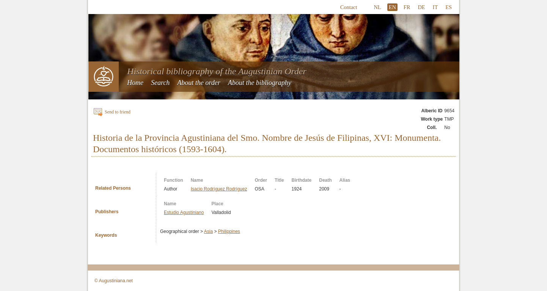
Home (135, 83)
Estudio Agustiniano (184, 212)
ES (448, 7)
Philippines (229, 231)
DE (421, 7)
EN (392, 7)
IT (435, 7)
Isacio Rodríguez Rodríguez (219, 189)
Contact (348, 7)
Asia (208, 231)
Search (160, 83)
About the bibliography (259, 83)
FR (407, 7)
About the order (198, 83)
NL (377, 7)
